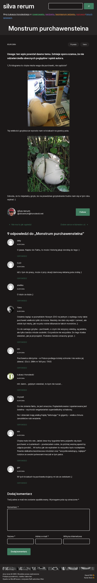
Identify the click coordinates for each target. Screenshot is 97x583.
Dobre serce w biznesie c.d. (73, 224)
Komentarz (13, 507)
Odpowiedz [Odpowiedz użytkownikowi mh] (22, 368)
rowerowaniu (38, 14)
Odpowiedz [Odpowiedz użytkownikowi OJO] (22, 278)
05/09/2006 (21, 244)
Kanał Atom (88, 578)
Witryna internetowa (72, 536)
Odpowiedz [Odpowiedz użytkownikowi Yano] (22, 342)
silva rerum (18, 6)
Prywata (73, 44)
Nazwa (11, 536)
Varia (85, 44)
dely (19, 240)
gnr (18, 467)
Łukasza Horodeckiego (19, 14)
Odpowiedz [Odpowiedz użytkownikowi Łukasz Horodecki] (22, 390)
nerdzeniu (49, 14)
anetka (20, 285)
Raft (30, 579)
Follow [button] (83, 212)
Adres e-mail (42, 536)
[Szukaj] (89, 6)
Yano (19, 307)
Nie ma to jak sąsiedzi (21, 224)
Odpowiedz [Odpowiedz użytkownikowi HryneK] (22, 425)
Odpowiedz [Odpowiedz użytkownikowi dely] (22, 256)
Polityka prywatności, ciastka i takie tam (17, 576)
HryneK (20, 397)
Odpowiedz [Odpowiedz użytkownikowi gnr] (22, 483)
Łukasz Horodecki (25, 374)
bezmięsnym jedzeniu (65, 14)
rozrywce (80, 14)
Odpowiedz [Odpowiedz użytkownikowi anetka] (22, 301)
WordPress (14, 579)
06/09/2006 (21, 289)
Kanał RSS (89, 575)
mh (18, 349)
